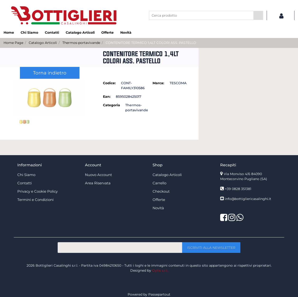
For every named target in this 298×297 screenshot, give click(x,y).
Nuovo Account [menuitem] (98, 174)
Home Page (13, 43)
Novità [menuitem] (125, 32)
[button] (258, 15)
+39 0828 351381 (238, 189)
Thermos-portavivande (81, 43)
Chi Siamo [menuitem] (29, 32)
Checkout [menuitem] (161, 191)
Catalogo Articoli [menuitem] (80, 32)
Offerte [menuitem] (107, 32)
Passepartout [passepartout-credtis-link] (159, 294)
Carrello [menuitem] (159, 183)
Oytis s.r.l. (160, 270)
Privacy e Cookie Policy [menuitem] (37, 191)
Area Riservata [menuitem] (98, 183)
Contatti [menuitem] (52, 32)
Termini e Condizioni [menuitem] (35, 199)
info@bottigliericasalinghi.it (248, 199)
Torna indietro (49, 73)
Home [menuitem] (9, 32)
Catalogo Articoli (43, 43)
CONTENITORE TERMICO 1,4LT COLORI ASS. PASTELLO (151, 43)
